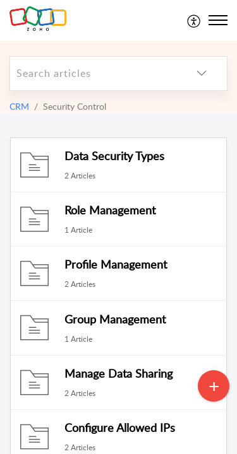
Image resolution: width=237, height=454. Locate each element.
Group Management (115, 319)
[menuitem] (194, 20)
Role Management (109, 210)
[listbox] (201, 73)
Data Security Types (114, 156)
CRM (19, 106)
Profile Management (115, 264)
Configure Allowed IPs (119, 427)
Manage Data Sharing (118, 373)
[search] (93, 73)
